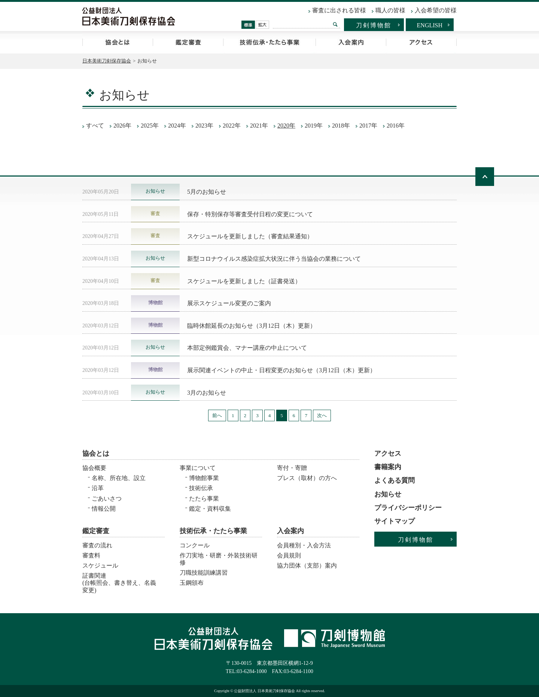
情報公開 (104, 508)
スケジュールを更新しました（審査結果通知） (250, 236)
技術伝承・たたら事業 (269, 42)
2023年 (204, 125)
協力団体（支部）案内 (307, 565)
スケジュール (100, 565)
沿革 (98, 488)
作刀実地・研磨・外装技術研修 (219, 559)
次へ (322, 415)
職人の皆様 (390, 10)
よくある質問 (394, 480)
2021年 (259, 125)
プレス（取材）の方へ (307, 478)
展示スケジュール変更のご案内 (229, 303)
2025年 (150, 125)
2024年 (177, 125)
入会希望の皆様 (436, 10)
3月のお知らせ (206, 392)
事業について (198, 468)
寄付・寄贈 (292, 468)
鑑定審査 (188, 42)
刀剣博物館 (374, 25)
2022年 (232, 125)
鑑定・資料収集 (210, 508)
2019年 (314, 125)
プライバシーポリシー (408, 507)
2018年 (341, 125)
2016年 (396, 125)
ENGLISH (429, 25)
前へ (217, 415)
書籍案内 (387, 467)
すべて (95, 125)
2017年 (368, 125)
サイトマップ (394, 521)
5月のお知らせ (206, 192)
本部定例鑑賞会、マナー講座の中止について (247, 348)
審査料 (91, 555)
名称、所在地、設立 (119, 478)
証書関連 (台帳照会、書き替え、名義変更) (119, 580)
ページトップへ (484, 176)
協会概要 (94, 468)
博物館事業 (204, 478)
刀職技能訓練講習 (204, 572)
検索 (335, 24)
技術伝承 (201, 488)
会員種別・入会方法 (304, 545)
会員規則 (289, 555)
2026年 (122, 125)
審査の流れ (97, 545)
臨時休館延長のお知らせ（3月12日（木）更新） (251, 325)
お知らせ (387, 494)
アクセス (421, 42)
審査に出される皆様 (339, 10)
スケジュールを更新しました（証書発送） (244, 281)
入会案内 (351, 42)
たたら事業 (204, 498)
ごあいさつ (107, 498)
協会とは (117, 42)
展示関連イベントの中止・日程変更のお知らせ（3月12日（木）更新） (281, 370)
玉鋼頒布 (192, 583)
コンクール (195, 545)
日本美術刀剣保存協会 (106, 61)
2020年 (286, 125)
